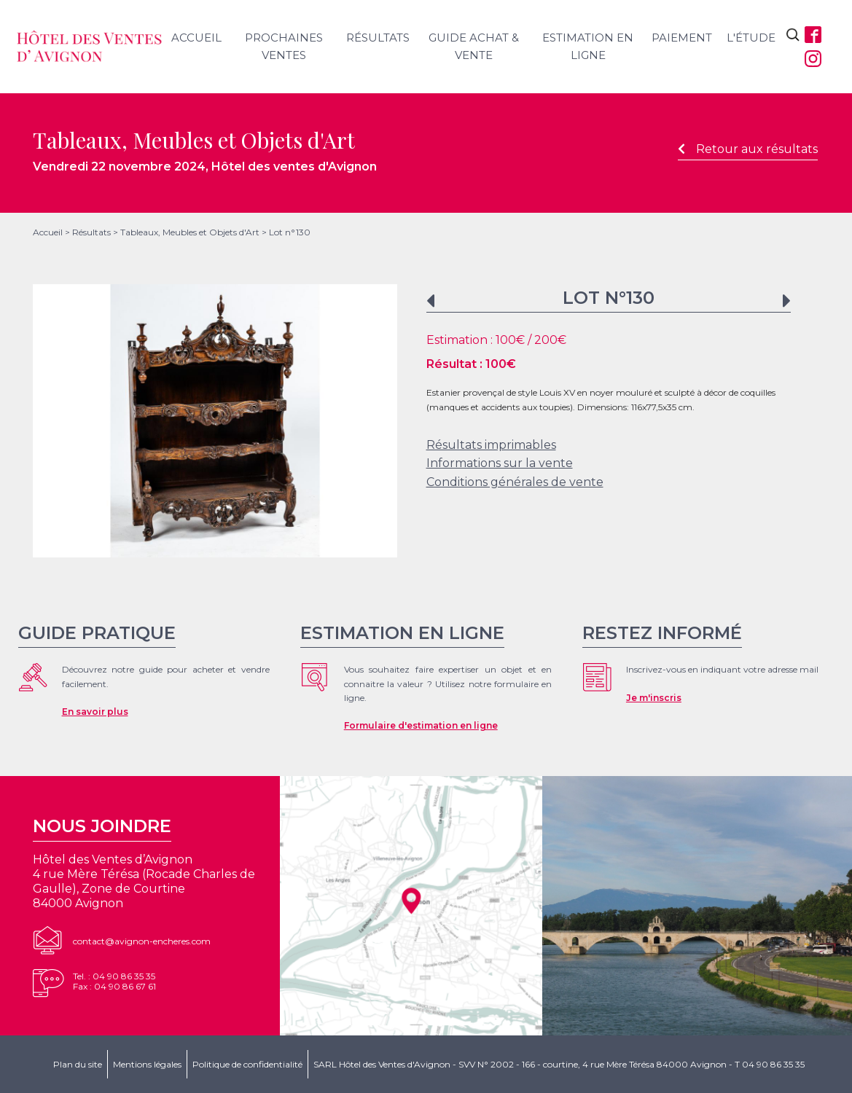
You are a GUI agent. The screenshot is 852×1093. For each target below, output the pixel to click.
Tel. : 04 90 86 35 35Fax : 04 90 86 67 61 (114, 981)
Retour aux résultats (748, 149)
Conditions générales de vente (514, 482)
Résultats (378, 37)
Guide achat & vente (474, 46)
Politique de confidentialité (247, 1064)
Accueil (196, 37)
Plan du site (77, 1064)
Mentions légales (147, 1064)
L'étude (751, 37)
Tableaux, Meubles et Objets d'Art (189, 232)
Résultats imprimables (491, 445)
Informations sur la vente (499, 463)
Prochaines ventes (284, 46)
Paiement (682, 37)
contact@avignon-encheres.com (142, 941)
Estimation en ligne (587, 46)
